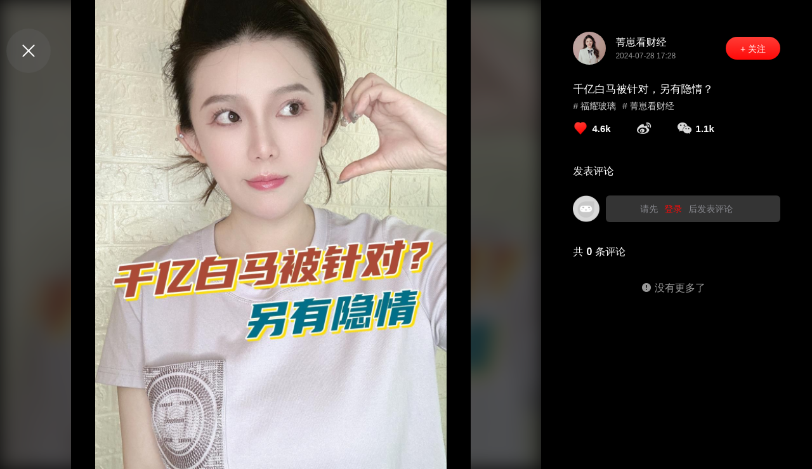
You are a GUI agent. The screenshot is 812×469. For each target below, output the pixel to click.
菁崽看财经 (640, 42)
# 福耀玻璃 (594, 106)
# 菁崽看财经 (648, 106)
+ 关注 (753, 49)
